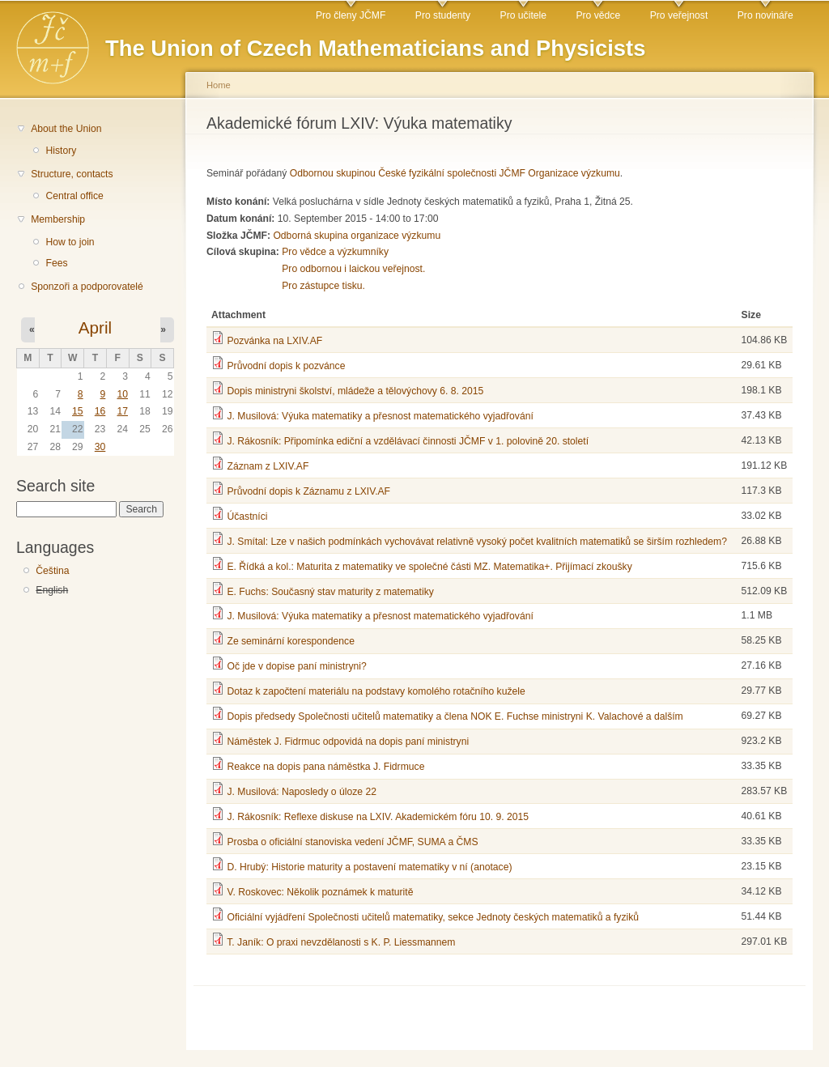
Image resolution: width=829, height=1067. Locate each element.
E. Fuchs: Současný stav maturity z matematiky (330, 591)
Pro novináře (765, 15)
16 (100, 411)
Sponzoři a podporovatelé (87, 286)
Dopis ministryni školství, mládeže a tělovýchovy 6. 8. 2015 (355, 391)
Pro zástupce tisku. (323, 285)
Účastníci (247, 516)
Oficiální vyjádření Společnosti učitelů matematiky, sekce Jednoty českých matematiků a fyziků (433, 917)
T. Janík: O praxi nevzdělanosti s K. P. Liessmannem (341, 942)
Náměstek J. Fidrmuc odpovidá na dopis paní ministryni (348, 741)
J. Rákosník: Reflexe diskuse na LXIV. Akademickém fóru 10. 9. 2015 (378, 817)
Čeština (52, 570)
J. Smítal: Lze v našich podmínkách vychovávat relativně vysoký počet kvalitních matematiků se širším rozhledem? (477, 541)
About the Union (66, 128)
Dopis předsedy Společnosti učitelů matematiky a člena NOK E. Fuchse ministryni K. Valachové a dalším (454, 716)
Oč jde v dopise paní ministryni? (296, 666)
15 (77, 411)
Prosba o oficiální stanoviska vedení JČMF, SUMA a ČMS (352, 842)
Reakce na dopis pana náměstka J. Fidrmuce (325, 766)
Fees (56, 263)
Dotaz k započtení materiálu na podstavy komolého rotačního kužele (376, 691)
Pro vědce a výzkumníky (335, 251)
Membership (58, 219)
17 (122, 411)
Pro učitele (523, 15)
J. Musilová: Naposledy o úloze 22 (301, 791)
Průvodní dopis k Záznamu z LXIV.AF (308, 491)
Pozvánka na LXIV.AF (274, 340)
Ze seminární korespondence (290, 641)
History (60, 150)
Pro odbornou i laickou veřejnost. (353, 268)
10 (122, 394)
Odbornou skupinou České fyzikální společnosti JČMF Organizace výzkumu (455, 173)
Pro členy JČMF (350, 15)
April (95, 327)
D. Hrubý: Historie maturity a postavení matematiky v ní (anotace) (369, 867)
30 (100, 447)
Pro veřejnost (679, 15)
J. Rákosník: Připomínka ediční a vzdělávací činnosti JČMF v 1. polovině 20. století (408, 441)
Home (218, 85)
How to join (69, 242)
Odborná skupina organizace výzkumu (356, 235)
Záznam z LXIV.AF (267, 466)
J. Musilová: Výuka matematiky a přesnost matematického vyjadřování (380, 416)
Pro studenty (442, 15)
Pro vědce (598, 15)
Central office (74, 196)
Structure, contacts (72, 174)
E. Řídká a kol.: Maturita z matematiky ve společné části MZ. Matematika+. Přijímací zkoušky (429, 566)
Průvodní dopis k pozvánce (286, 366)
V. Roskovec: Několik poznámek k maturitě (320, 892)
